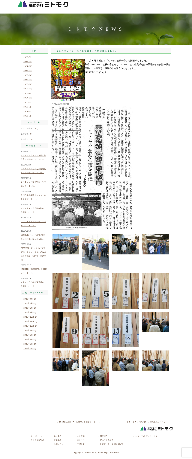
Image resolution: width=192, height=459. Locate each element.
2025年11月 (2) (30, 321)
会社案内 (57, 436)
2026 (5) (27, 57)
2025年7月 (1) (29, 339)
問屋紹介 (103, 436)
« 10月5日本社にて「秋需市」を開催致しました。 (79, 422)
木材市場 (80, 436)
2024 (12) (27, 66)
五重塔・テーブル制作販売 (111, 444)
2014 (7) (27, 111)
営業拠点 (57, 440)
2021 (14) (27, 80)
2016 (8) (27, 102)
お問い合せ (58, 444)
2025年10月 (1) (30, 326)
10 (31, 139)
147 (36, 128)
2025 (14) (27, 62)
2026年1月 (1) (29, 312)
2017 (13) (27, 98)
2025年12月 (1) (30, 317)
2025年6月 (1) (29, 344)
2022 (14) (27, 75)
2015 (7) (27, 107)
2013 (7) (27, 116)
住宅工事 (80, 444)
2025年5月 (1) (29, 348)
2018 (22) (27, 93)
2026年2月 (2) (29, 308)
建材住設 (80, 440)
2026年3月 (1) (29, 303)
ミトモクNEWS (37, 440)
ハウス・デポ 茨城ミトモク (145, 436)
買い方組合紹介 (106, 440)
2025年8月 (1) (29, 335)
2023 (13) (27, 71)
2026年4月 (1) (29, 299)
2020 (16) (27, 84)
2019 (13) (27, 89)
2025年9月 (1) (29, 330)
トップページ (36, 436)
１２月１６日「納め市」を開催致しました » (146, 422)
